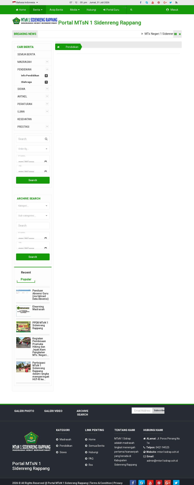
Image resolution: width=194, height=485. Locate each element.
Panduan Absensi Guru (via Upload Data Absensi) (40, 287)
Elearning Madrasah (38, 300)
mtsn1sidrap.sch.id (168, 444)
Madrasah (65, 431)
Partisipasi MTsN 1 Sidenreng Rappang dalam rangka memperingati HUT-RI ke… (40, 363)
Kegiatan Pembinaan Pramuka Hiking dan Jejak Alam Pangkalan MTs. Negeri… (40, 339)
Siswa (63, 444)
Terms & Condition (101, 475)
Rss (91, 456)
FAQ (91, 450)
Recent (26, 264)
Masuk (172, 9)
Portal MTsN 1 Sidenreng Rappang (68, 475)
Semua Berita (96, 438)
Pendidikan (72, 47)
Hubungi (91, 9)
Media (75, 9)
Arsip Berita (56, 9)
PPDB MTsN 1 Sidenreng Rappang (40, 317)
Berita (37, 9)
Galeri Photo (24, 403)
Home (21, 9)
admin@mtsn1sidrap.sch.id (162, 452)
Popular (26, 271)
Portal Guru (111, 9)
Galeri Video (53, 403)
